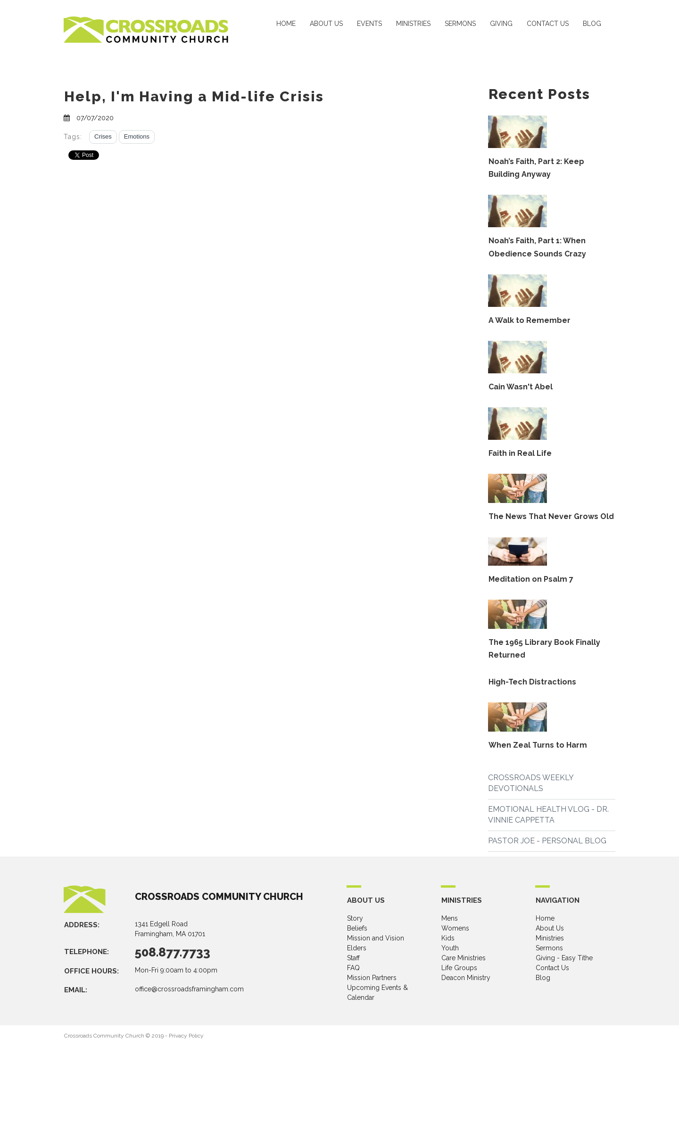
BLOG (592, 23)
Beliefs (357, 928)
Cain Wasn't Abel (521, 386)
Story (355, 918)
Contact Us (552, 968)
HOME (286, 23)
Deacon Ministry (465, 977)
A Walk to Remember (530, 320)
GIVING (501, 23)
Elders (356, 948)
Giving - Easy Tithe (564, 958)
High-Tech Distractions (532, 681)
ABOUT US (326, 23)
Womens (455, 928)
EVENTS (369, 23)
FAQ (353, 968)
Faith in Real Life (520, 453)
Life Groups (459, 968)
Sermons (549, 948)
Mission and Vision (375, 938)
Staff (353, 958)
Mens (449, 918)
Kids (448, 938)
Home (545, 918)
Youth (450, 948)
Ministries (550, 938)
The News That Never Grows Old (551, 516)
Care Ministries (463, 958)
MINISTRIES (413, 23)
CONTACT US (548, 23)
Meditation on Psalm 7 (531, 579)
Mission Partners (372, 977)
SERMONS (460, 23)
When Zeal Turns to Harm (538, 745)
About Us (550, 928)
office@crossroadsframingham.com (189, 989)
